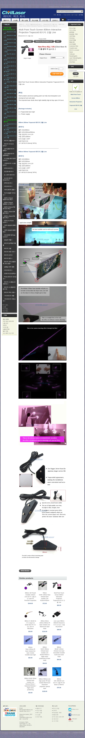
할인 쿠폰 (5, 331)
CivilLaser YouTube (72, 719)
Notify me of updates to (75, 98)
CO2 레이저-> (8, 270)
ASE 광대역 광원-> (9, 189)
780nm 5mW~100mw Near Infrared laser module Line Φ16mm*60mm (44, 596)
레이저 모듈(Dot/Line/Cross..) (34, 24)
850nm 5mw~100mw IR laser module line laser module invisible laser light (30, 651)
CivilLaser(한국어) (54, 7)
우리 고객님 (72, 30)
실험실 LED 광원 (9, 267)
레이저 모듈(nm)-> (9, 140)
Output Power (43, 58)
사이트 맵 (5, 327)
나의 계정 (45, 20)
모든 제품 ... (5, 311)
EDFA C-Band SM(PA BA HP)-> (8, 198)
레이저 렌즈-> (8, 258)
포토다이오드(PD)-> (10, 273)
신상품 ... (4, 307)
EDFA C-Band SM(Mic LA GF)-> (8, 203)
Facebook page (74, 714)
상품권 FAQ (6, 329)
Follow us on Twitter (73, 710)
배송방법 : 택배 (73, 34)
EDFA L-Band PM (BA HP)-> (9, 216)
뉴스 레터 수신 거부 (8, 333)
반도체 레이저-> (9, 171)
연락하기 (55, 20)
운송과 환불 (72, 40)
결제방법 (71, 32)
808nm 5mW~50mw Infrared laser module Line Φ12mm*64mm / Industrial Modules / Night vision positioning (30, 684)
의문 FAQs (72, 36)
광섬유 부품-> (8, 240)
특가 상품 (25, 20)
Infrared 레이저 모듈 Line (50, 24)
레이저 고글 (7, 248)
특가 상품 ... (5, 305)
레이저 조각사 (8, 255)
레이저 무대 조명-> (9, 292)
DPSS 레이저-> (8, 168)
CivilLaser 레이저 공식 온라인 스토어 (21, 732)
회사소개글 (72, 28)
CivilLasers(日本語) (78, 7)
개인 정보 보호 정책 (8, 321)
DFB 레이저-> (8, 183)
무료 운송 (72, 38)
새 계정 (81, 14)
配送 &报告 (6, 319)
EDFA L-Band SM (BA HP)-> (9, 212)
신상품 (15, 20)
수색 (72, 66)
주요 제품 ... (5, 309)
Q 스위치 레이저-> (9, 175)
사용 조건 (5, 323)
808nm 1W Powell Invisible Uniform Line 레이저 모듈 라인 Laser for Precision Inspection (30, 596)
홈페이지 (6, 20)
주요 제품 (35, 20)
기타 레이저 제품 (9, 295)
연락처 (5, 325)
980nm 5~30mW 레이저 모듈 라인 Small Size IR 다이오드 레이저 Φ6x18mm (30, 624)
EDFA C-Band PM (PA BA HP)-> (9, 207)
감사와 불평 (72, 44)
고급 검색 (75, 76)
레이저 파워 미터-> (9, 252)
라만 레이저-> (8, 186)
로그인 (59, 14)
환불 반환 (72, 42)
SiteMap (34, 732)
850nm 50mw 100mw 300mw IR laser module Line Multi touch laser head (44, 624)
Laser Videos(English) (75, 58)
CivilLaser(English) (66, 6)
